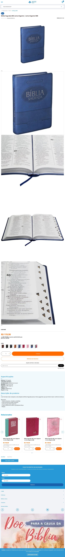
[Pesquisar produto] (62, 7)
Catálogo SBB (14, 10)
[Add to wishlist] (32, 359)
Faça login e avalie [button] (9, 460)
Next (1, 325)
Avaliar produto (11, 18)
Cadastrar (32, 484)
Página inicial (4, 10)
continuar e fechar (32, 554)
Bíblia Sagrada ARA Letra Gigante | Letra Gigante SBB (11, 439)
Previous (1, 71)
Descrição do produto (10, 393)
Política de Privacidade (34, 551)
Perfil (10, 10)
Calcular (61, 365)
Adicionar (17, 448)
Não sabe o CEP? (61, 368)
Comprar (38, 353)
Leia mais (3, 329)
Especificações (7, 377)
